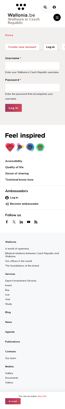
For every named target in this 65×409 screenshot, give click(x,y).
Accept (13, 401)
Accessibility (13, 161)
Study (8, 303)
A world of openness (17, 248)
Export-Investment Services (20, 280)
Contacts (10, 351)
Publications (12, 341)
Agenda (10, 331)
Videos (9, 382)
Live (7, 294)
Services (10, 273)
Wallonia (10, 241)
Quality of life (14, 167)
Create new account (22, 47)
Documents (11, 377)
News (8, 322)
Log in (52, 46)
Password (13, 79)
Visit (7, 299)
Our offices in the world (18, 261)
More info (42, 396)
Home (9, 35)
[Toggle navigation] (57, 17)
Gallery (9, 373)
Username (13, 58)
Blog (8, 312)
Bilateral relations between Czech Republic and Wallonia (32, 255)
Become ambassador (22, 204)
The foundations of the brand (22, 265)
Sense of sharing (17, 173)
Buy (7, 290)
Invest (8, 285)
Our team (10, 358)
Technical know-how (19, 179)
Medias (9, 366)
